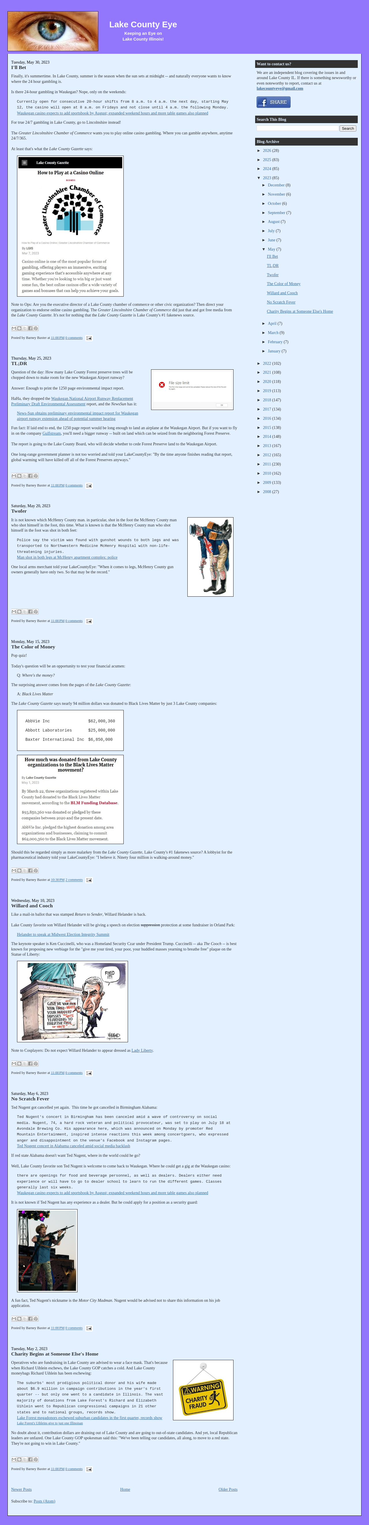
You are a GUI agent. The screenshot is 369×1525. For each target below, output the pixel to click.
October (275, 203)
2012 (267, 455)
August (274, 221)
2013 (267, 445)
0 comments (74, 338)
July (272, 230)
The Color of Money (33, 647)
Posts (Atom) (44, 1501)
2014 (267, 436)
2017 (267, 409)
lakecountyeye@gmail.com (280, 88)
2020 (267, 381)
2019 (267, 390)
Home (125, 1489)
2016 (267, 418)
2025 (267, 159)
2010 (267, 473)
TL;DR (19, 363)
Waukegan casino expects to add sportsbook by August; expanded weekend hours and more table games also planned (112, 113)
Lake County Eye (143, 24)
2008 (267, 491)
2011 (267, 464)
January (275, 351)
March (274, 332)
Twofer (19, 511)
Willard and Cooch (32, 905)
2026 (267, 150)
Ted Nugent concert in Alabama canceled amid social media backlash (73, 1146)
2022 (267, 363)
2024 (267, 168)
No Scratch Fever (30, 1099)
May (272, 249)
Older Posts (228, 1489)
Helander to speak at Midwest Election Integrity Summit (63, 934)
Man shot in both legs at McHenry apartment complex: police (67, 557)
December (277, 185)
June (272, 240)
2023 (267, 177)
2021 (267, 372)
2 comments (74, 880)
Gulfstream (51, 433)
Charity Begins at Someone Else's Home (54, 1354)
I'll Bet (18, 67)
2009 (267, 482)
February (276, 341)
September (277, 212)
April (272, 323)
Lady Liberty (142, 1050)
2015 (267, 427)
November (277, 194)
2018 (267, 400)
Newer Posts (21, 1489)
